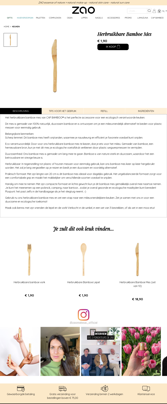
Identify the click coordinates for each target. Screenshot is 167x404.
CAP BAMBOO (157, 17)
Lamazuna (142, 17)
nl (163, 11)
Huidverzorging (25, 17)
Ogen (69, 17)
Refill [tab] (104, 111)
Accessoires (113, 17)
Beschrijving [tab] (21, 111)
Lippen (84, 17)
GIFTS (9, 17)
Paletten (40, 17)
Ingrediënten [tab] (146, 111)
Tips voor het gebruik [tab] (62, 111)
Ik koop (113, 47)
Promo (128, 17)
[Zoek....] (137, 10)
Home (6, 26)
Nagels (99, 17)
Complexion (55, 17)
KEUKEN (16, 26)
